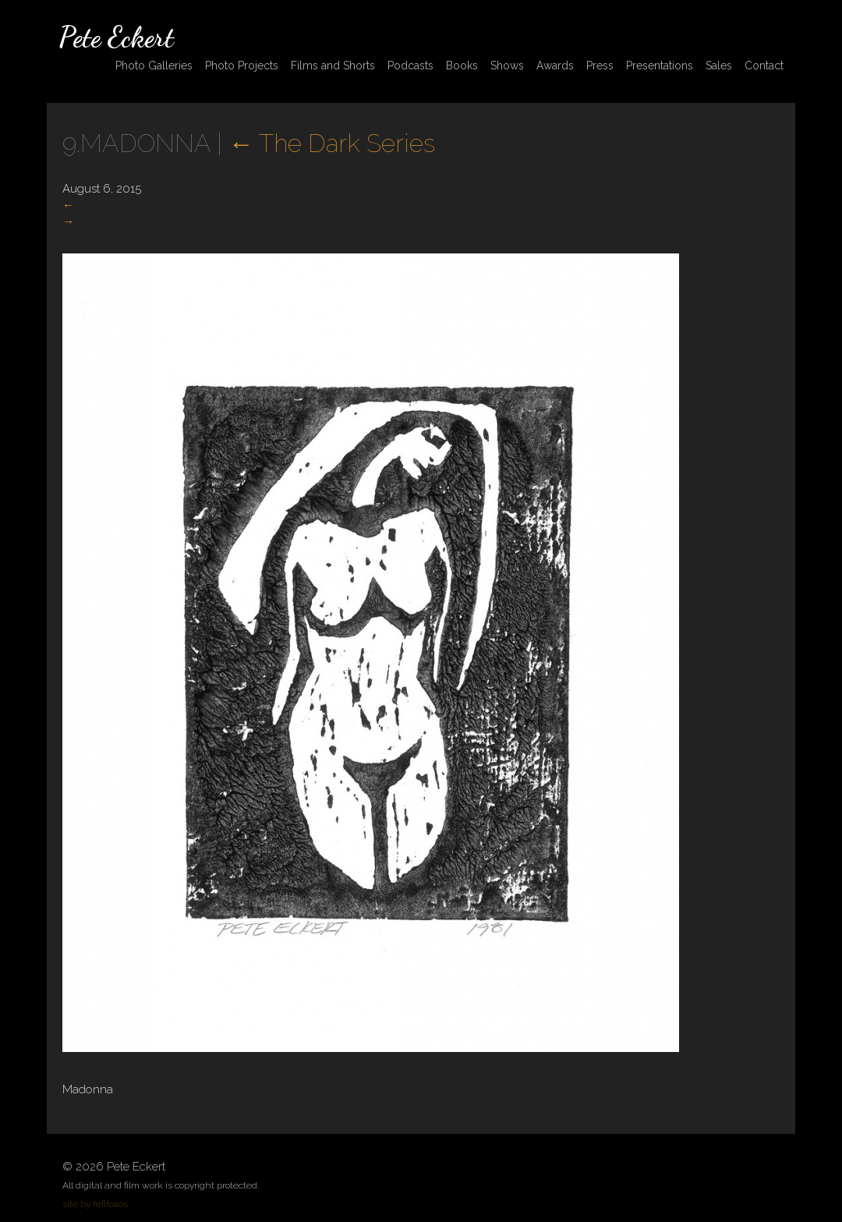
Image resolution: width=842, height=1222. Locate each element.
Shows (507, 65)
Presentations (659, 65)
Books (462, 65)
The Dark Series (331, 143)
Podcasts (410, 65)
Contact (764, 65)
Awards (555, 65)
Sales (719, 65)
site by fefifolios (95, 1204)
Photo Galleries (154, 65)
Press (600, 65)
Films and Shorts (333, 65)
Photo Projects (241, 65)
